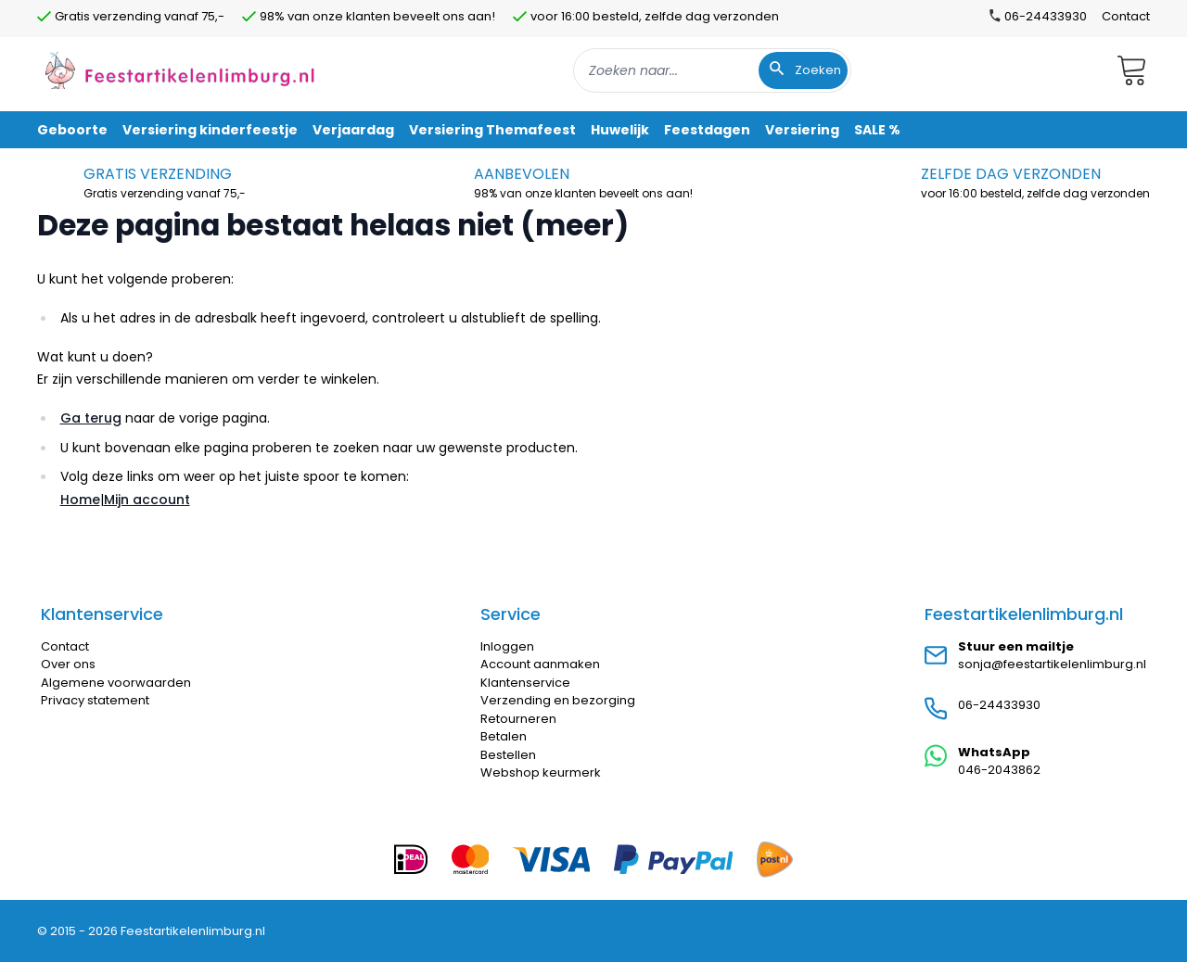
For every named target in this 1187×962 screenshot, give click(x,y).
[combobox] (712, 70)
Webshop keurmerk (540, 772)
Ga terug (90, 418)
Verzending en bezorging (557, 700)
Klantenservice (525, 682)
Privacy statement (95, 700)
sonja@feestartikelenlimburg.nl (1052, 664)
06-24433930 (999, 705)
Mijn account (147, 499)
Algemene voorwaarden (116, 682)
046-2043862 (999, 769)
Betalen (503, 736)
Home (80, 499)
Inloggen (507, 646)
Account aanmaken (540, 664)
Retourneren (518, 719)
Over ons (68, 664)
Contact (1126, 16)
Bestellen (508, 755)
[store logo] (180, 70)
